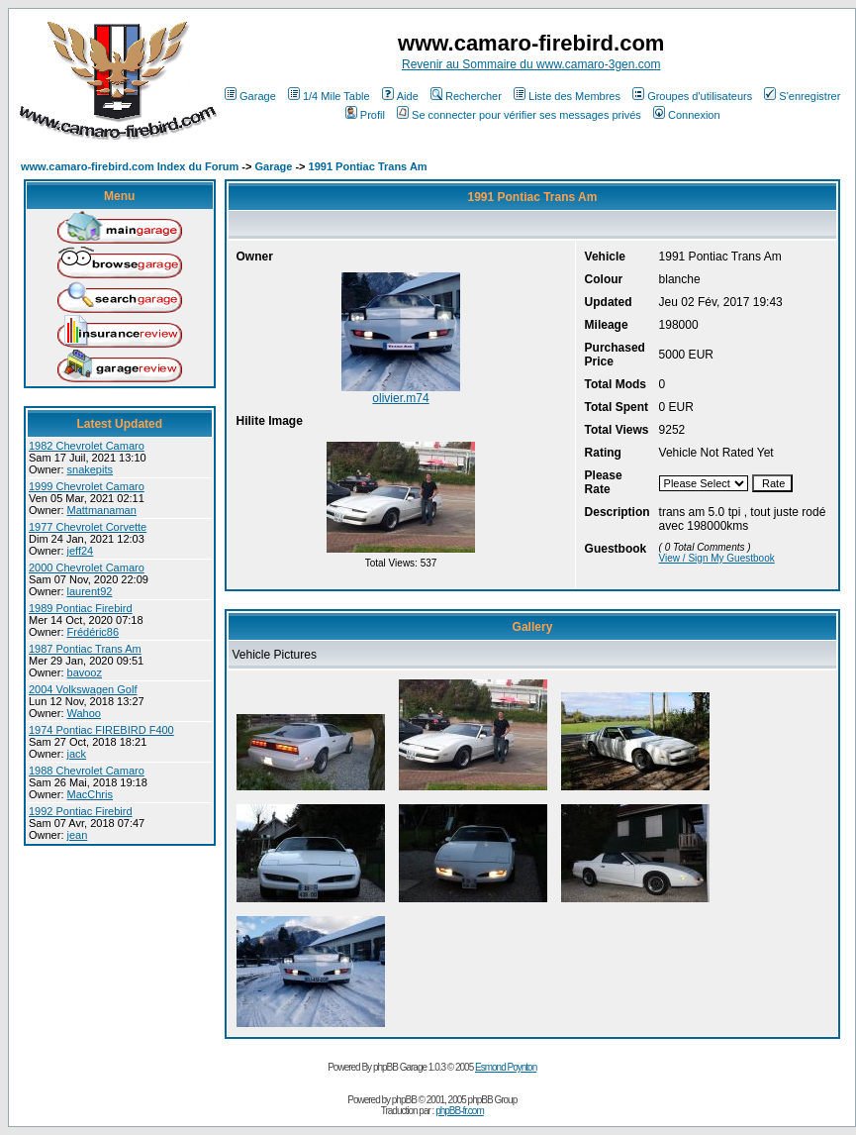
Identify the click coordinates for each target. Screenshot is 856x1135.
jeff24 (80, 551)
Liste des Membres (567, 96)
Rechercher (466, 96)
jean (77, 835)
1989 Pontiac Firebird (81, 608)
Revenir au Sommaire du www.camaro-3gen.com (531, 64)
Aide (400, 96)
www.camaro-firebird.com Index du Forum (129, 166)
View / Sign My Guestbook (717, 558)
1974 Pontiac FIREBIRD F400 (101, 730)
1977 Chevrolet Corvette (87, 527)
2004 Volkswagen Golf (83, 689)
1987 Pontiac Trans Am (85, 649)
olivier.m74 (400, 398)
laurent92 (90, 591)
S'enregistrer (802, 96)
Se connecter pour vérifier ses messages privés (519, 115)
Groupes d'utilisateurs (692, 96)
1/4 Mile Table (329, 96)
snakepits (90, 469)
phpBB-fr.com (459, 1110)
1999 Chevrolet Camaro (86, 486)
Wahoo (84, 713)
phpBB (404, 1099)
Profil (365, 115)
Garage (250, 96)
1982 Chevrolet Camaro (86, 446)
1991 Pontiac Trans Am (368, 166)
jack (77, 754)
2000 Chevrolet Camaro (86, 567)
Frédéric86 (93, 632)
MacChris (90, 794)
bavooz (84, 672)
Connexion (686, 115)
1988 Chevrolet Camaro (86, 770)
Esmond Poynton (505, 1067)
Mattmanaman (102, 510)
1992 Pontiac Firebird (81, 811)
